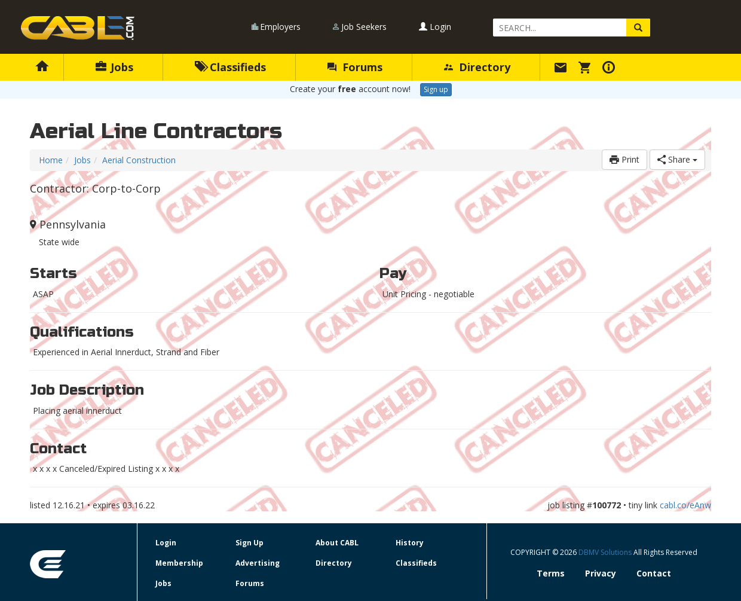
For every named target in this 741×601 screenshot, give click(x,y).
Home (51, 160)
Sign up (436, 89)
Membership (179, 563)
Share (677, 159)
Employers (280, 26)
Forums (354, 67)
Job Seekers (364, 26)
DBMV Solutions (605, 552)
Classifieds (230, 67)
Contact (653, 573)
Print (624, 159)
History (410, 543)
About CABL (337, 543)
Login (435, 26)
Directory (477, 67)
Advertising (257, 563)
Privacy (600, 573)
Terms (551, 573)
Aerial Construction (139, 160)
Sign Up (249, 543)
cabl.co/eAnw (685, 505)
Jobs (114, 67)
